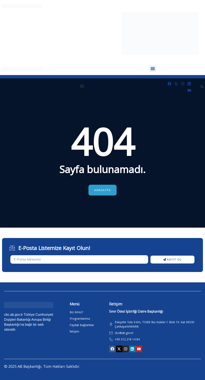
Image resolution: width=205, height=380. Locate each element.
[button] (152, 68)
